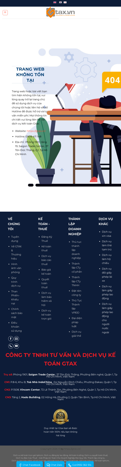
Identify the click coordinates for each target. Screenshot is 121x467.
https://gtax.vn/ (36, 131)
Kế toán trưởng (76, 455)
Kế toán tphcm (86, 460)
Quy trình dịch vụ (15, 281)
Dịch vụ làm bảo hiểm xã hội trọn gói (29, 460)
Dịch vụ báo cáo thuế (46, 260)
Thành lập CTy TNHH (76, 281)
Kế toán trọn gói (55, 460)
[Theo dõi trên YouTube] (16, 346)
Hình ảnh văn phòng (16, 268)
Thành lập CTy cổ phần (77, 267)
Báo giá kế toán (71, 460)
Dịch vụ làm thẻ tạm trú (107, 245)
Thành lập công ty (96, 458)
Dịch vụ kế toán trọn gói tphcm (28, 455)
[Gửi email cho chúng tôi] (16, 338)
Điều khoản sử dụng (16, 326)
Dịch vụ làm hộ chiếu (107, 259)
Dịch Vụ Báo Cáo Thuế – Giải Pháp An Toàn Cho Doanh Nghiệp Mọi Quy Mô (51, 458)
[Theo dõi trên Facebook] (10, 338)
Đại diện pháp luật (77, 322)
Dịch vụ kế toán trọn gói (46, 314)
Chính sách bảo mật (16, 313)
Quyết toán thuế (45, 283)
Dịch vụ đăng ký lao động (56, 455)
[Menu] (5, 12)
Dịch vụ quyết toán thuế (95, 455)
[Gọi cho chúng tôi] (10, 346)
